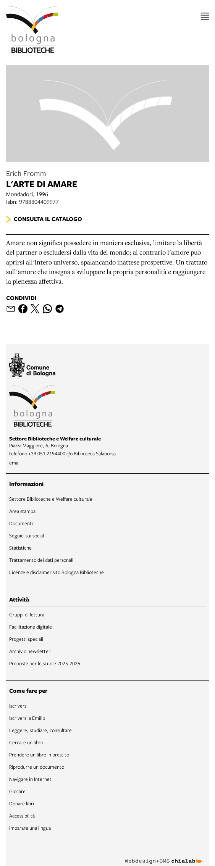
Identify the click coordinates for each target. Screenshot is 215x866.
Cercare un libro (26, 742)
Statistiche (20, 547)
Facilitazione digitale (30, 626)
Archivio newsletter (29, 651)
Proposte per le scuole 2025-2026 (44, 663)
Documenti (21, 523)
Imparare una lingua (30, 827)
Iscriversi (18, 705)
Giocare (17, 791)
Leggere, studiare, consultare (40, 730)
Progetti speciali (26, 638)
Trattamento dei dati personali (41, 559)
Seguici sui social (26, 535)
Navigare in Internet (30, 779)
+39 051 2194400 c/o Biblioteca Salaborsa (72, 453)
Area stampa (22, 511)
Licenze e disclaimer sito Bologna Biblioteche (56, 572)
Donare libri (21, 803)
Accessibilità (22, 815)
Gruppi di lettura (26, 614)
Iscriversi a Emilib (27, 717)
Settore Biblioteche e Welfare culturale (50, 498)
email (15, 462)
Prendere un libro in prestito (39, 754)
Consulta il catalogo (48, 219)
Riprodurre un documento (36, 766)
